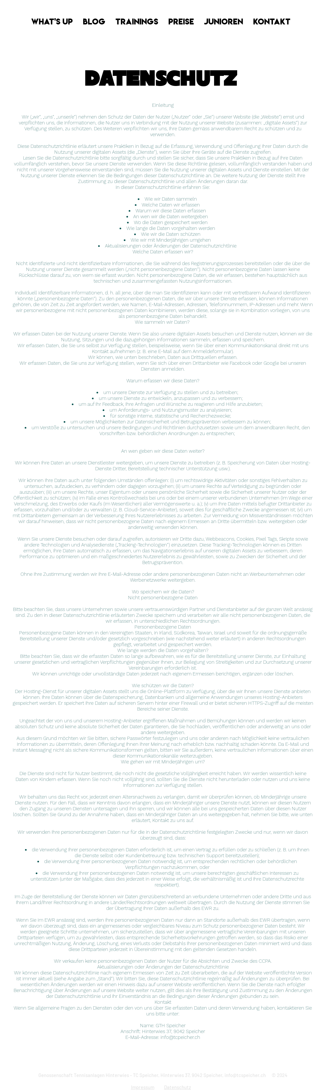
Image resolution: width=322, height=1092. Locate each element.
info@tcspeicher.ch (245, 1075)
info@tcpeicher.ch (180, 1037)
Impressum (142, 1087)
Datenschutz (177, 1087)
